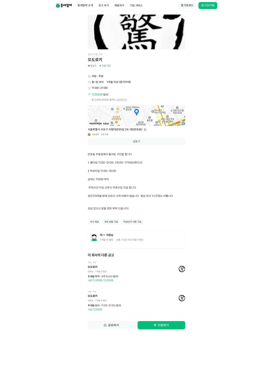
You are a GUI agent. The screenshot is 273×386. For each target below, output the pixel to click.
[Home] (64, 5)
